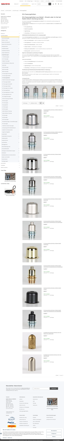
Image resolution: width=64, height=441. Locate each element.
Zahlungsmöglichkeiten (23, 411)
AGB (33, 401)
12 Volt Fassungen (5, 56)
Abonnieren (54, 388)
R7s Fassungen (5, 123)
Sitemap (34, 403)
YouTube (34, 427)
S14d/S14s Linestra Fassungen (8, 125)
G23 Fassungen (5, 109)
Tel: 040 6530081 (59, 1)
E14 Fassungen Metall (6, 75)
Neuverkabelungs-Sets (6, 146)
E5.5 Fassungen (5, 102)
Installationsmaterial (6, 50)
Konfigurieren (53, 433)
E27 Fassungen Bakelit (6, 81)
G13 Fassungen (5, 106)
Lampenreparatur (49, 417)
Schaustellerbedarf (5, 148)
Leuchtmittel (3, 163)
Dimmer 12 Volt (5, 40)
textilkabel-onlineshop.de (24, 425)
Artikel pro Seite (34, 103)
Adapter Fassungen (6, 61)
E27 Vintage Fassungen (6, 96)
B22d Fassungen (5, 69)
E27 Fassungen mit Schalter (7, 88)
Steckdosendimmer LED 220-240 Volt (8, 154)
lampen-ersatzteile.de (23, 421)
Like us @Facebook (36, 421)
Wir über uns (21, 409)
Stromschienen (4, 159)
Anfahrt (52, 1)
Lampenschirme (5, 140)
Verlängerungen (5, 161)
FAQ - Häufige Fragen (29, 1)
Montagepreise (4, 144)
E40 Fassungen (5, 100)
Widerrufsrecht (22, 405)
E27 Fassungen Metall (6, 86)
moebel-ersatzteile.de (23, 423)
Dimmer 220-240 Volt (6, 42)
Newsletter (21, 401)
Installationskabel (5, 48)
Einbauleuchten (5, 46)
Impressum (5, 437)
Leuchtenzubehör (4, 35)
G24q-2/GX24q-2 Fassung (7, 113)
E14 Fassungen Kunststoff (7, 73)
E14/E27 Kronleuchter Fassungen (8, 79)
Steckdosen (4, 152)
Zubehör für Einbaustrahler (7, 129)
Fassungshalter (5, 104)
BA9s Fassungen (5, 71)
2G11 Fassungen (5, 58)
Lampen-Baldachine (5, 52)
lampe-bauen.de (22, 419)
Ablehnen (54, 436)
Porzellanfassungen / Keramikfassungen (9, 121)
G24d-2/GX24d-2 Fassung (7, 111)
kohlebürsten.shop (23, 417)
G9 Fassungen (5, 117)
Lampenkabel (4, 134)
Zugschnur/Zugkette (6, 132)
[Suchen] (43, 4)
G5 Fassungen (5, 115)
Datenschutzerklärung (25, 388)
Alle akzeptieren (54, 430)
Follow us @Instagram (37, 419)
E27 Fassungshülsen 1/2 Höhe (7, 92)
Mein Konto (37, 1)
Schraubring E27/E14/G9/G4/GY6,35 (9, 127)
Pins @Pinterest (36, 423)
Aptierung (4, 65)
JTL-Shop (58, 440)
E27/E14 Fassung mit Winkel (7, 98)
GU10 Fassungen (5, 119)
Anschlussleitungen (5, 38)
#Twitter (34, 417)
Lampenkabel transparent (7, 136)
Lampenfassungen (5, 54)
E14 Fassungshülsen (6, 77)
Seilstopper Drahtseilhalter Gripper (8, 150)
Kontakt (42, 1)
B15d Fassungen (5, 67)
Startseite (21, 1)
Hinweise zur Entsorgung (24, 407)
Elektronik (3, 33)
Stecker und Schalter (6, 157)
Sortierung (25, 103)
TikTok (34, 425)
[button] (53, 4)
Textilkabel (3, 165)
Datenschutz (10, 437)
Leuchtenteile (4, 142)
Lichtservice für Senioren (51, 419)
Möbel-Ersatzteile (4, 167)
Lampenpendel (4, 138)
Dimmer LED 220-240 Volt (6, 44)
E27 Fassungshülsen (6, 90)
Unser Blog (47, 1)
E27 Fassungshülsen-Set (6, 94)
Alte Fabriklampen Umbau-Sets (8, 63)
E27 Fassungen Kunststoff (7, 84)
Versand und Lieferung (23, 403)
